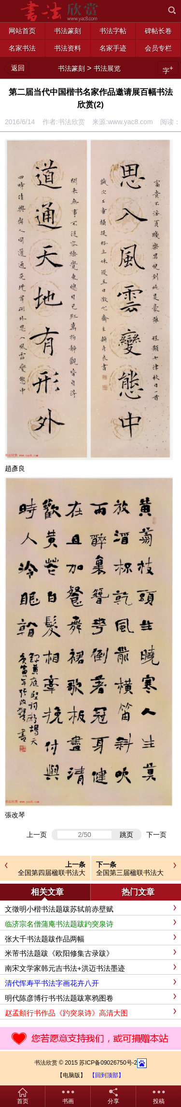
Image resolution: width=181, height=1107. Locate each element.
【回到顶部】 (106, 1075)
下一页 (156, 834)
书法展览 (107, 68)
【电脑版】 (71, 1075)
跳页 (126, 834)
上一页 (37, 834)
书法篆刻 (71, 68)
